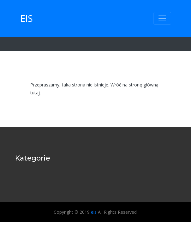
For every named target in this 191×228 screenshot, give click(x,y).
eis (26, 18)
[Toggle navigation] (162, 18)
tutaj (35, 93)
